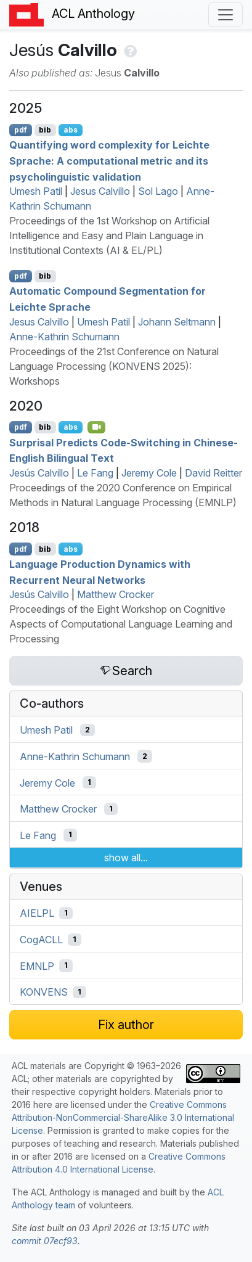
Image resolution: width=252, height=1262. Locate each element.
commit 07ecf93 (45, 1240)
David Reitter (213, 473)
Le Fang (95, 473)
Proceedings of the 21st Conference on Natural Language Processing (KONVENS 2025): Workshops (114, 366)
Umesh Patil (35, 191)
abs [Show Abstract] (70, 129)
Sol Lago (158, 191)
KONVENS (44, 992)
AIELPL (37, 913)
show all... (126, 857)
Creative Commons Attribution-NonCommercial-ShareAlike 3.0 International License (123, 1117)
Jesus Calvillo (100, 191)
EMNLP (37, 965)
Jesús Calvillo (39, 473)
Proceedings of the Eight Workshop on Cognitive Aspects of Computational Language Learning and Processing (120, 624)
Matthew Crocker (115, 594)
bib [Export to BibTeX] (45, 129)
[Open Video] (96, 427)
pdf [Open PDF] (20, 129)
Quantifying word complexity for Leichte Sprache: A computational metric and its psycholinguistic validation (109, 160)
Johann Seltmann (177, 322)
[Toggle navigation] (225, 14)
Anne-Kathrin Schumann (64, 336)
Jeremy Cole (149, 473)
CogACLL (41, 939)
